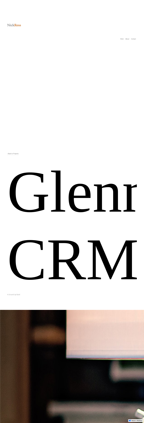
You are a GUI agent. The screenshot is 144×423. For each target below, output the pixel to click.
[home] (14, 25)
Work (122, 39)
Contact (133, 39)
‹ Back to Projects (13, 154)
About (127, 39)
